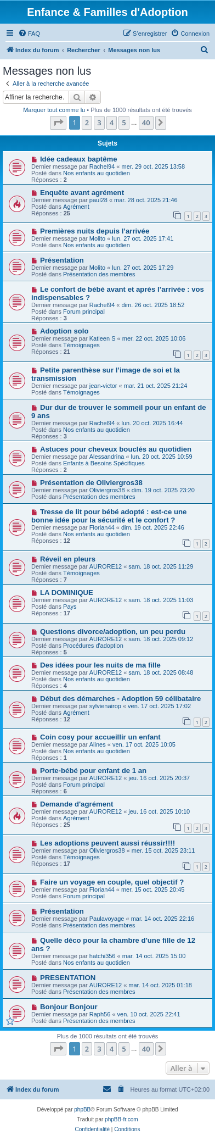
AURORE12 (105, 566)
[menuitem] (29, 33)
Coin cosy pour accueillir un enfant (100, 737)
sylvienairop (105, 706)
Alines (97, 744)
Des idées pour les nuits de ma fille (100, 665)
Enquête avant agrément (82, 192)
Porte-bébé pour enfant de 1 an (93, 770)
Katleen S (102, 338)
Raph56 (100, 1014)
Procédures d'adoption (93, 645)
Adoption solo (64, 331)
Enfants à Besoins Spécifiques (104, 463)
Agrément (76, 206)
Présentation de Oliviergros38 (91, 483)
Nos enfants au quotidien (96, 173)
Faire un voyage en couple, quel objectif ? (112, 882)
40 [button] (146, 122)
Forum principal (84, 311)
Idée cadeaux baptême (78, 159)
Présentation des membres (99, 274)
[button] (58, 122)
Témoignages (81, 345)
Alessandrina (107, 456)
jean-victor (103, 385)
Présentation (62, 260)
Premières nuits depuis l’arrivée (94, 231)
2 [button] (87, 122)
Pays (69, 606)
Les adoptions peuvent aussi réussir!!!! (107, 843)
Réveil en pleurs (67, 559)
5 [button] (124, 122)
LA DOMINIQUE (66, 592)
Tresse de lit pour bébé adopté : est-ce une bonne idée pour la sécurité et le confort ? (108, 516)
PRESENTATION (67, 978)
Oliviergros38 (107, 490)
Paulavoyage (107, 918)
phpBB (82, 1109)
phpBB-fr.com (121, 1119)
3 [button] (99, 122)
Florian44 (102, 527)
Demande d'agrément (77, 804)
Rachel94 (102, 166)
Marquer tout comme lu (54, 110)
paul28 (98, 200)
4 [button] (112, 122)
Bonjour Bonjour (69, 1007)
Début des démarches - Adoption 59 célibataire (120, 698)
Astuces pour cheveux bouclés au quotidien (115, 449)
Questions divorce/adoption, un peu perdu (112, 631)
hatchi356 (102, 956)
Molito (97, 238)
